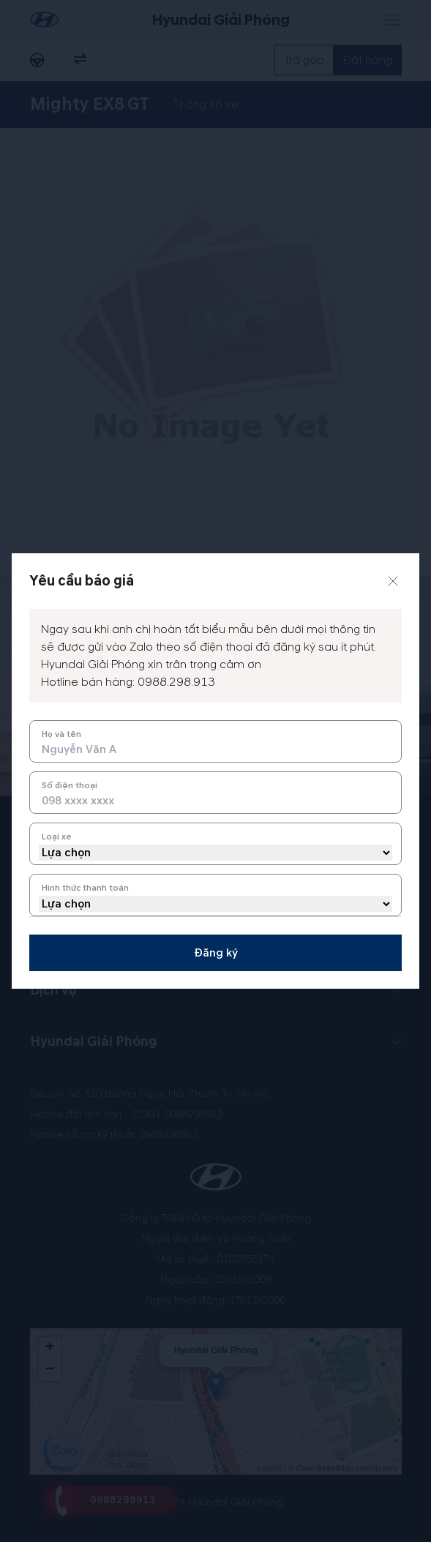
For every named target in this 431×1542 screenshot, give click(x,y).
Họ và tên (61, 734)
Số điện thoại (69, 785)
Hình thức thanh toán (85, 888)
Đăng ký (216, 953)
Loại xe (57, 836)
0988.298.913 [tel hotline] (176, 682)
